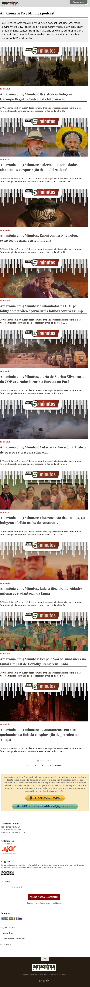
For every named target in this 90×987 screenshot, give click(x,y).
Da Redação (5, 89)
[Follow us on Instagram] (40, 981)
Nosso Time (7, 933)
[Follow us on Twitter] (44, 981)
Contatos (6, 944)
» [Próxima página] (50, 765)
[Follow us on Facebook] (47, 981)
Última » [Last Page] (57, 765)
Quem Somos (8, 927)
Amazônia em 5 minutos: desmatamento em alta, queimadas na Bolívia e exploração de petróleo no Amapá (39, 734)
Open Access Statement (13, 938)
